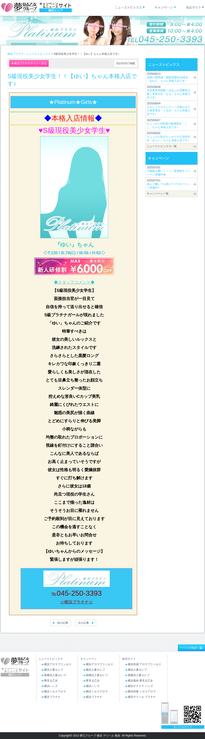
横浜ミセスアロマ (55, 691)
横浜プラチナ (52, 696)
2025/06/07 (167, 124)
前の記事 (62, 622)
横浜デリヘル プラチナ (142, 696)
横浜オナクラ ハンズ (140, 686)
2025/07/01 (168, 171)
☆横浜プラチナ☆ (76, 602)
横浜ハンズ (51, 686)
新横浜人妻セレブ (55, 675)
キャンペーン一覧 (158, 193)
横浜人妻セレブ (53, 669)
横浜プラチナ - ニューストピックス (29, 53)
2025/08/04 (168, 109)
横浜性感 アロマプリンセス (144, 664)
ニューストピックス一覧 (162, 146)
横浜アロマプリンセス (57, 664)
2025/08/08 (168, 92)
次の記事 (83, 622)
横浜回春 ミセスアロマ (142, 691)
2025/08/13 (167, 77)
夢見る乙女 (51, 680)
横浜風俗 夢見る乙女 (140, 680)
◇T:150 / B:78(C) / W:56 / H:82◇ (74, 253)
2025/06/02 (168, 137)
